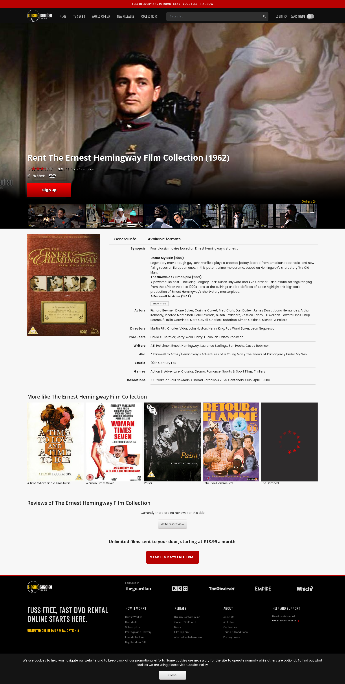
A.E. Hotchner (160, 346)
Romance (214, 372)
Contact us (230, 627)
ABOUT (228, 608)
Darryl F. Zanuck (206, 337)
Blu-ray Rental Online (187, 617)
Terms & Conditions (235, 632)
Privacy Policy (231, 637)
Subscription (133, 627)
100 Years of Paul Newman (170, 380)
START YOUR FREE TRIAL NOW (172, 4)
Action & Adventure (165, 372)
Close (172, 675)
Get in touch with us (284, 620)
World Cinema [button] (101, 16)
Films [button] (62, 16)
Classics (187, 372)
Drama (200, 372)
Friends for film (134, 637)
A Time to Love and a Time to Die (48, 483)
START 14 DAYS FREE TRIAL (172, 557)
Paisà (148, 483)
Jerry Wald (185, 337)
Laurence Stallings (213, 346)
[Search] (213, 16)
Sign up (49, 189)
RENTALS (180, 608)
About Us (228, 617)
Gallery (309, 201)
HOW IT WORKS (135, 608)
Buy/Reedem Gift (135, 642)
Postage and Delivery (138, 632)
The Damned (270, 483)
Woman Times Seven (100, 483)
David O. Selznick (163, 337)
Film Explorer (181, 632)
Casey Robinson (231, 337)
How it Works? (133, 617)
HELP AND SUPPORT (286, 608)
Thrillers (259, 372)
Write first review (172, 524)
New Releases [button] (125, 16)
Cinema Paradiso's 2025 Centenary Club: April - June (230, 380)
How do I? (131, 622)
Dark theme (297, 16)
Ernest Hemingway (185, 346)
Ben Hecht (236, 346)
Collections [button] (149, 16)
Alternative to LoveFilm (188, 637)
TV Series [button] (79, 16)
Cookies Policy (197, 665)
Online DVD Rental (185, 622)
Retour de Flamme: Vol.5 (219, 483)
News (177, 627)
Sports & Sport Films (237, 372)
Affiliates (228, 622)
